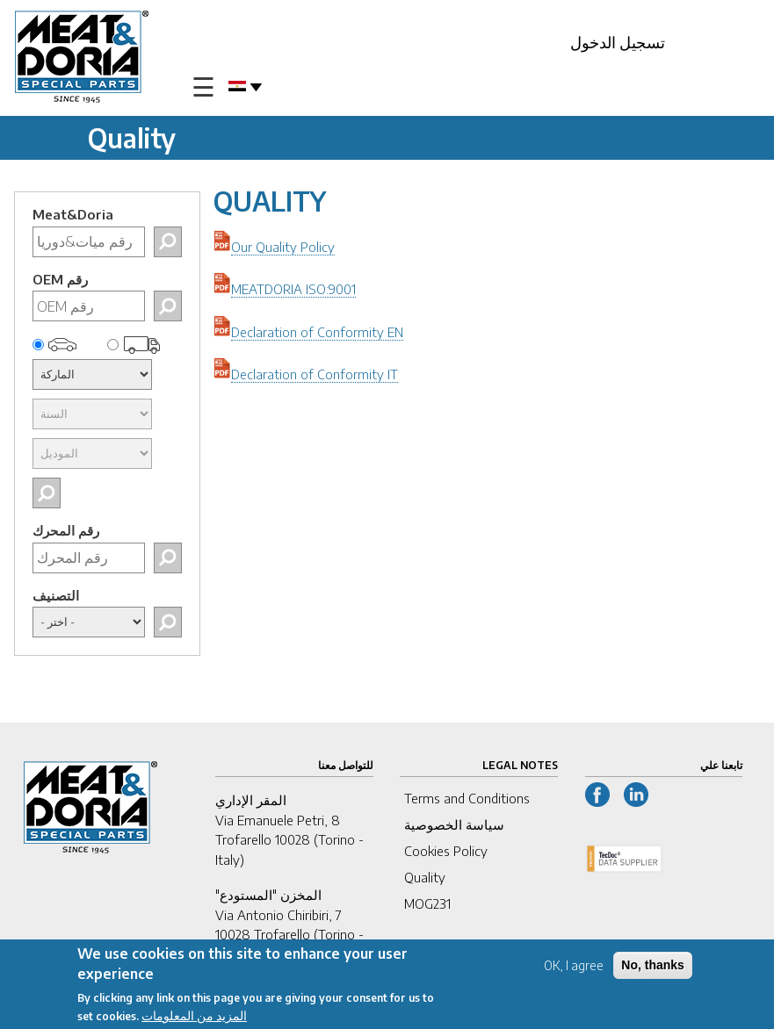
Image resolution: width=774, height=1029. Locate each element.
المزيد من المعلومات (194, 1018)
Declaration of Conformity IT (314, 374)
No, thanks (652, 968)
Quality (424, 877)
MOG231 (427, 903)
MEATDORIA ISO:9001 (293, 289)
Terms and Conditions (467, 798)
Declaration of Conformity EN (317, 332)
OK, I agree (574, 968)
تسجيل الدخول (617, 42)
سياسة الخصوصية (454, 824)
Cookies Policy (446, 851)
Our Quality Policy (283, 247)
